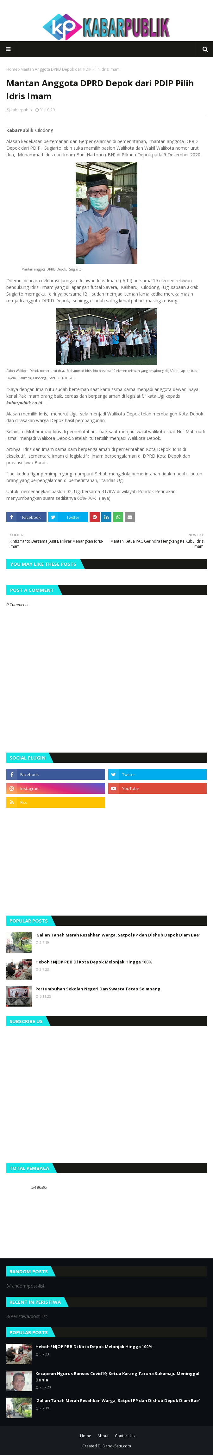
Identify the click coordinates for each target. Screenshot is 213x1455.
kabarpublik (21, 110)
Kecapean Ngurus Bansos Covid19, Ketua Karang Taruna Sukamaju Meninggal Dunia (117, 1377)
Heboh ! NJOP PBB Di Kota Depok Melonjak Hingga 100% (94, 962)
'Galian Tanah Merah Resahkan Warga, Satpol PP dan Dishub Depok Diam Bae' (117, 935)
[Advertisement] (106, 861)
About (103, 1436)
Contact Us (125, 1436)
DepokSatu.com (117, 1446)
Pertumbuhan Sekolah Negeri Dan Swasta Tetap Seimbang (97, 989)
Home (11, 69)
